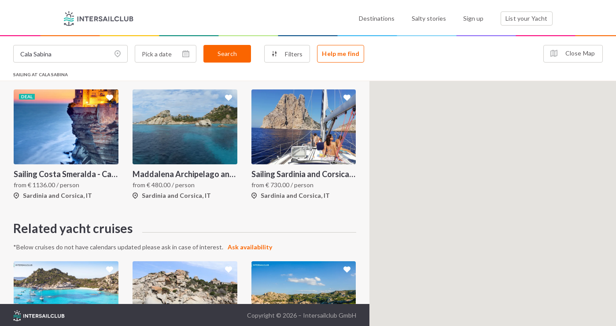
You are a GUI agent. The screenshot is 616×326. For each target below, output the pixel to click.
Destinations (377, 18)
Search (227, 53)
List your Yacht (526, 18)
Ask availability (250, 247)
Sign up (473, 18)
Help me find (340, 53)
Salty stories (429, 18)
